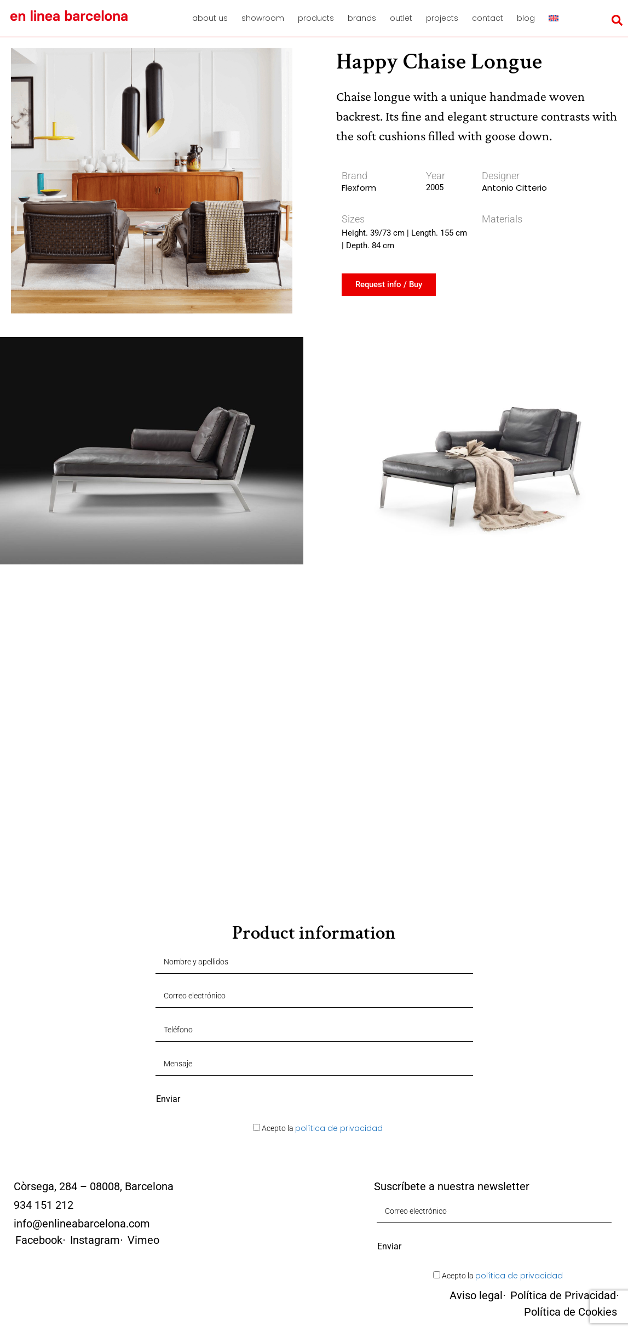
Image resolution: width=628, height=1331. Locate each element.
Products (316, 18)
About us (210, 18)
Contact (487, 18)
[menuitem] (557, 18)
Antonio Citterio (514, 187)
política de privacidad (339, 1128)
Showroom (262, 18)
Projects (442, 18)
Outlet (401, 18)
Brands (362, 18)
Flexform (359, 187)
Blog (526, 18)
